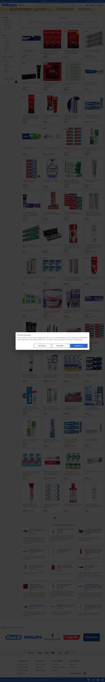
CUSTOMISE (60, 345)
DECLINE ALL (42, 345)
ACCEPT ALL (79, 345)
